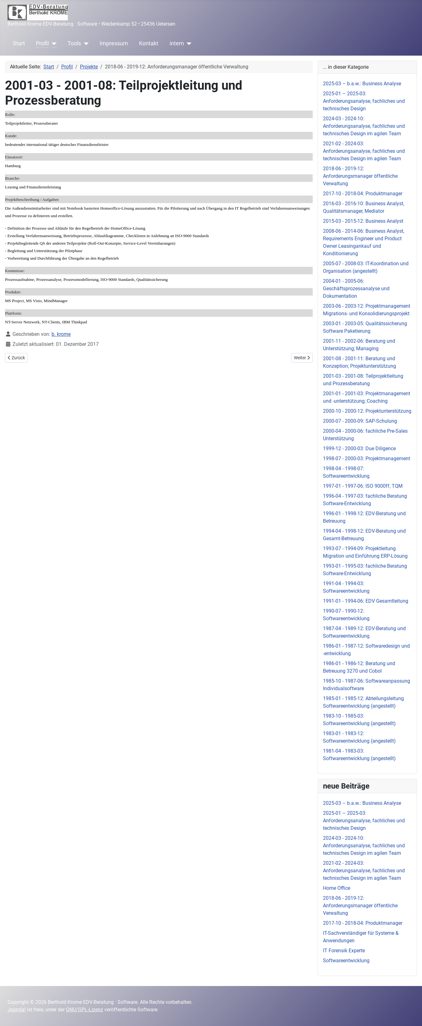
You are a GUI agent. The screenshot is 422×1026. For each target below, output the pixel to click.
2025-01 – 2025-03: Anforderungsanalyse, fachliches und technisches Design (364, 101)
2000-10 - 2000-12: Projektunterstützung (367, 411)
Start (19, 43)
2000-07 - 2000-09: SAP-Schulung (360, 421)
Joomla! (16, 1010)
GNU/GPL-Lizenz (84, 1010)
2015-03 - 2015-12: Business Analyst (363, 221)
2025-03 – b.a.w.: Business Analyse (362, 84)
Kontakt (148, 43)
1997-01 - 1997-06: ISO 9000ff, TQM (363, 486)
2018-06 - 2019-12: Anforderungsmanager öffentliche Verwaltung (360, 176)
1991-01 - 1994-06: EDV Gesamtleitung (365, 601)
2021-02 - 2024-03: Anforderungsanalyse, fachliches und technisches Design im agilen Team (364, 151)
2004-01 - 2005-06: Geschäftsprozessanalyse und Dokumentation (356, 288)
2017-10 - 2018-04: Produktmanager (362, 194)
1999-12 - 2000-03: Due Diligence (359, 448)
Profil (42, 43)
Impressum (114, 43)
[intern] (188, 43)
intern (177, 43)
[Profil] (53, 43)
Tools (74, 43)
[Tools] (85, 43)
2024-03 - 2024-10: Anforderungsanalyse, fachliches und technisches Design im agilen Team (364, 126)
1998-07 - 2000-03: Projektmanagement (366, 458)
